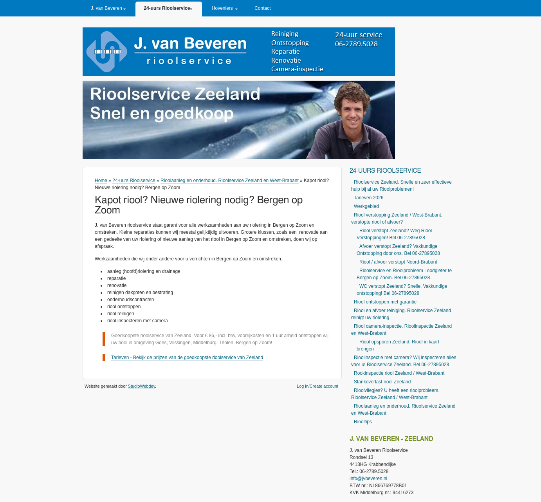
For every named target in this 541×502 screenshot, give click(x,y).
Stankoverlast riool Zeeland (382, 382)
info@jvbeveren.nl (368, 478)
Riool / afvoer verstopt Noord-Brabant (398, 262)
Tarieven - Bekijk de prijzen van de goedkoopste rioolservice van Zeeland (187, 357)
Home (101, 180)
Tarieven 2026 (368, 197)
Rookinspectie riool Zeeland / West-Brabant (399, 373)
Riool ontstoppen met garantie (385, 302)
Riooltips (363, 421)
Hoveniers (222, 8)
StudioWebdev (141, 386)
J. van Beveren (106, 8)
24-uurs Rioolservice (167, 8)
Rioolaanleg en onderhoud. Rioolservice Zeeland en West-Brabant (229, 180)
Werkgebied (366, 206)
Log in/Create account (317, 386)
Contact (262, 8)
